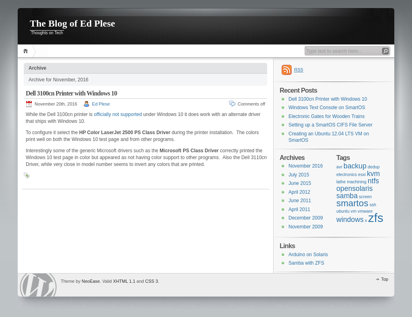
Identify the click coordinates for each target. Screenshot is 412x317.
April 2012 (299, 192)
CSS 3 (151, 281)
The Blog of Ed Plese (72, 23)
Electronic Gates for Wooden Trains (326, 116)
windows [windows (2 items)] (350, 219)
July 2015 (298, 175)
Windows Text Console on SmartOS (326, 107)
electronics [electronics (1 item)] (346, 174)
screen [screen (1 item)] (365, 196)
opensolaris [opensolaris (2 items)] (354, 188)
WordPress (38, 284)
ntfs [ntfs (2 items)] (373, 181)
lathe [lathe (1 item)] (341, 181)
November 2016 (305, 166)
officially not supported (118, 114)
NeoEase (91, 281)
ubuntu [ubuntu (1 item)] (343, 211)
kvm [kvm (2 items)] (373, 174)
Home (27, 51)
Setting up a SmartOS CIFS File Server (330, 125)
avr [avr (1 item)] (339, 166)
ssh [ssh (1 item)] (372, 204)
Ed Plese (101, 104)
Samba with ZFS (306, 263)
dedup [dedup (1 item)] (374, 166)
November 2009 (305, 227)
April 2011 (299, 209)
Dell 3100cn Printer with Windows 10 (71, 93)
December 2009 (305, 218)
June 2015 (299, 183)
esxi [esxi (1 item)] (362, 174)
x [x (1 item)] (366, 220)
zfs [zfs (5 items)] (375, 217)
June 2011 (299, 200)
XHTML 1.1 (124, 281)
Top (384, 279)
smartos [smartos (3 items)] (352, 203)
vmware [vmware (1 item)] (365, 211)
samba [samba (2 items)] (347, 196)
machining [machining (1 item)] (357, 181)
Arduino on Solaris (308, 254)
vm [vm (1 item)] (353, 211)
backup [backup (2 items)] (355, 166)
